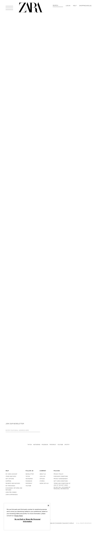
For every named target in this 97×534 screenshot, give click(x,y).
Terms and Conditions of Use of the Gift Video (62, 484)
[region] (27, 516)
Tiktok (29, 444)
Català (71, 523)
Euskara (59, 523)
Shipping (8, 481)
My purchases (10, 486)
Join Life (42, 476)
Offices (42, 479)
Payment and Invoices (13, 483)
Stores (42, 481)
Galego (65, 523)
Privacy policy (58, 474)
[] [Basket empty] (85, 6)
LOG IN (68, 6)
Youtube (60, 444)
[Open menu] (9, 6)
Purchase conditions (61, 476)
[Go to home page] (31, 7)
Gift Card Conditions (61, 481)
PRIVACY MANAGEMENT (61, 479)
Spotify (67, 444)
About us (43, 474)
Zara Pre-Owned (11, 492)
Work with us (44, 483)
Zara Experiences (12, 494)
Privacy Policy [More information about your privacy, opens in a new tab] (18, 516)
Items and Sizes (11, 476)
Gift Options (10, 479)
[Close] (48, 505)
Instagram (36, 444)
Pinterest (53, 444)
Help (74, 6)
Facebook (45, 444)
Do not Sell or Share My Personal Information (62, 488)
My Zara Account (11, 474)
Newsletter (30, 474)
